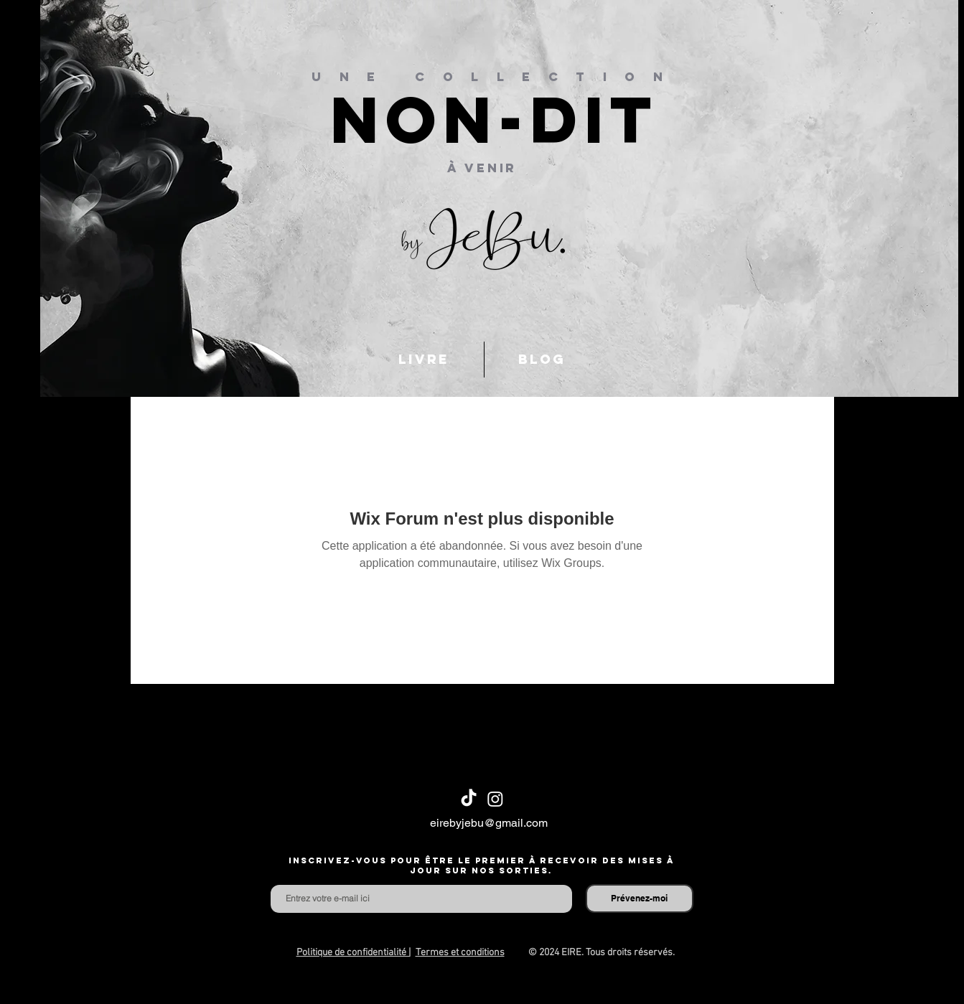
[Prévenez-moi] (639, 898)
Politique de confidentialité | (353, 953)
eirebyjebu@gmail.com (489, 823)
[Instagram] (495, 799)
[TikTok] (469, 799)
